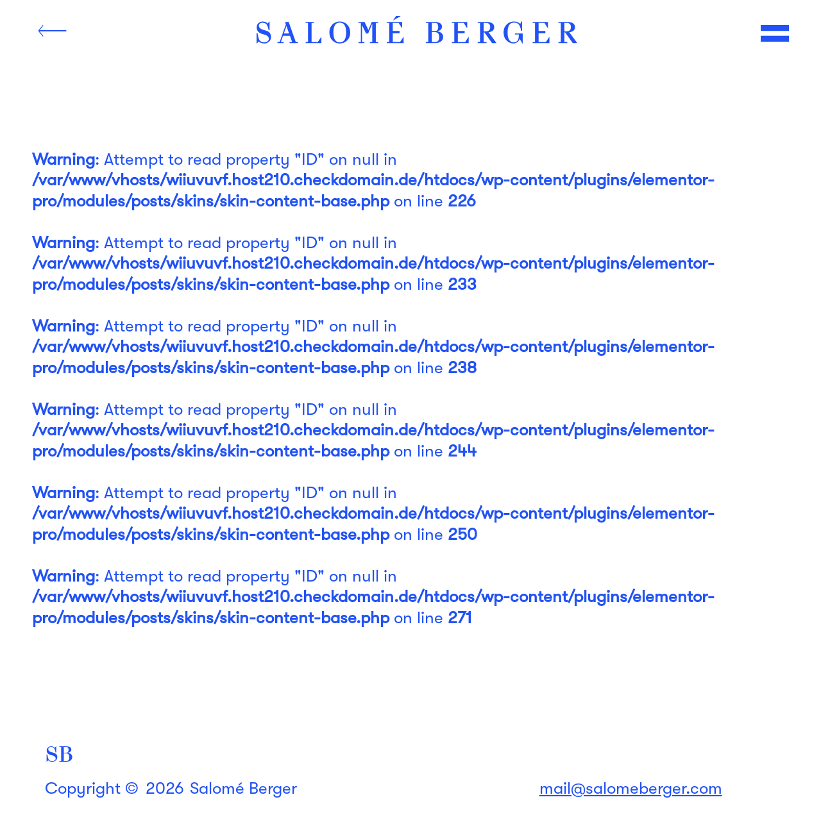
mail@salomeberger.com (630, 788)
